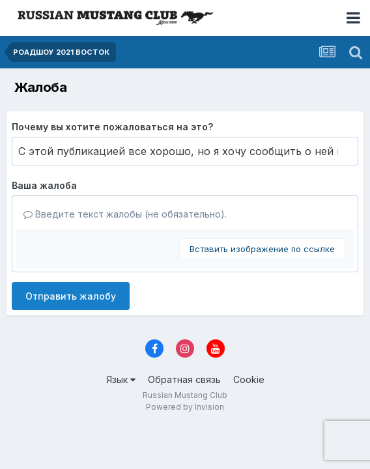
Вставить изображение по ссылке (262, 249)
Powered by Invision (185, 407)
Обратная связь (184, 379)
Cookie (248, 379)
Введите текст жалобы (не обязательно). (125, 214)
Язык (120, 379)
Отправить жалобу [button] (70, 296)
